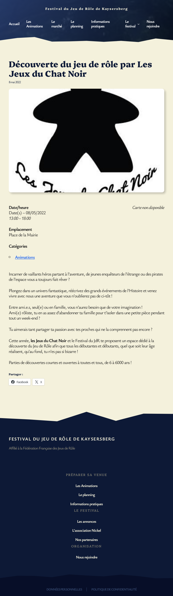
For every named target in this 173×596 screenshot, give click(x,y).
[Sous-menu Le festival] (138, 24)
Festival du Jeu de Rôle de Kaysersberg (62, 439)
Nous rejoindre (86, 557)
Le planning (86, 494)
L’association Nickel (86, 530)
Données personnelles (64, 589)
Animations (25, 257)
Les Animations (86, 485)
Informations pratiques (86, 503)
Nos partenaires (86, 539)
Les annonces (86, 521)
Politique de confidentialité (114, 589)
